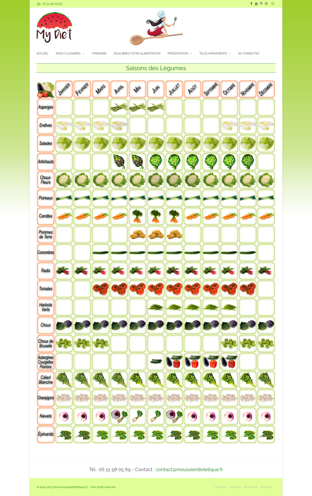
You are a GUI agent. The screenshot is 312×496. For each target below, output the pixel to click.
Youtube (235, 487)
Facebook (221, 487)
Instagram (251, 487)
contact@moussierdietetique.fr (189, 469)
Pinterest (266, 487)
